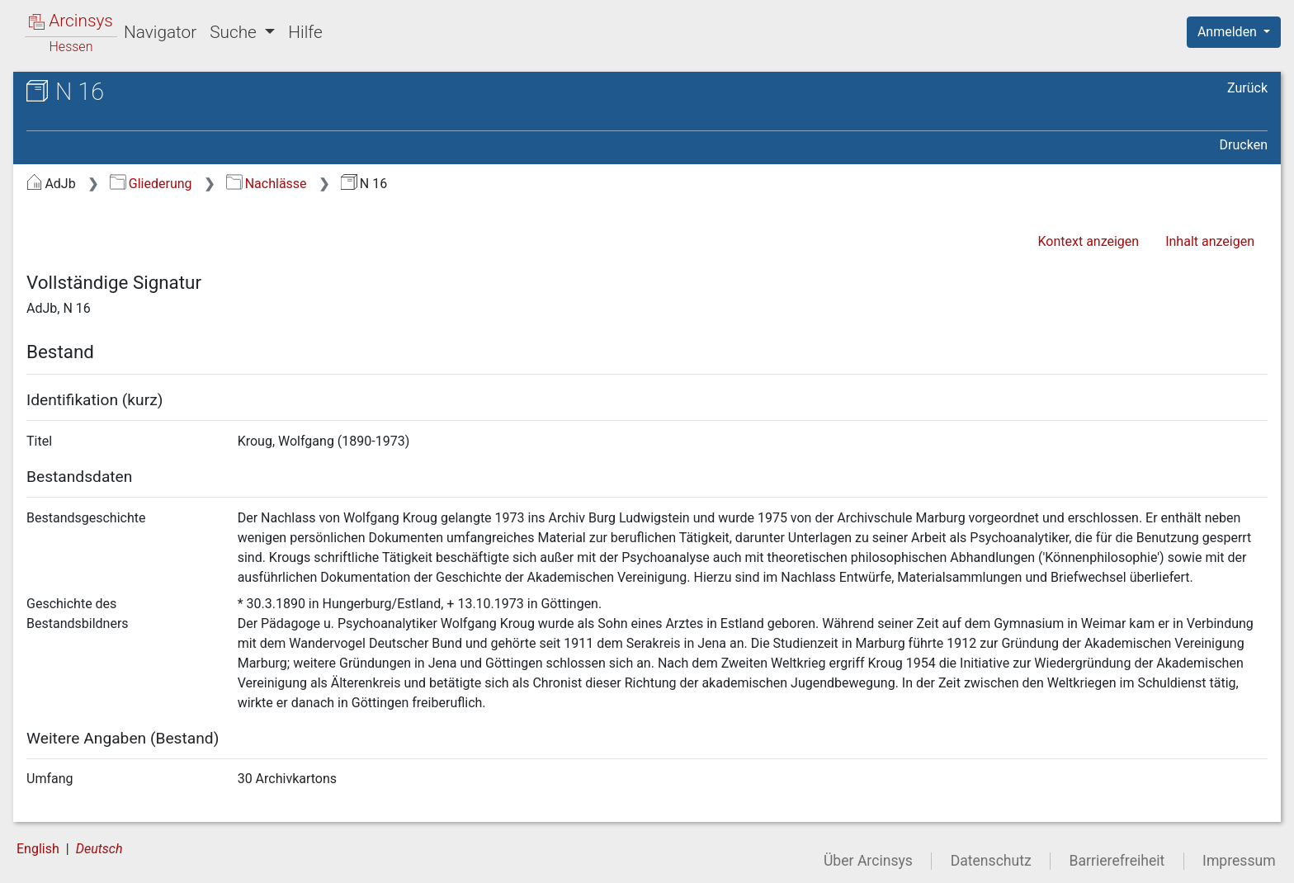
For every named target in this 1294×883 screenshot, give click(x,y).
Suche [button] (235, 32)
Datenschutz (991, 860)
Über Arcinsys (868, 860)
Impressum (1239, 860)
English (38, 849)
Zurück (1247, 88)
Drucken (1244, 145)
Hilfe (305, 32)
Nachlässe (266, 183)
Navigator (160, 32)
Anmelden (1228, 32)
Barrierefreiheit (1117, 860)
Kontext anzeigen (1088, 241)
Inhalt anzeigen (1209, 241)
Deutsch (99, 849)
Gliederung (150, 183)
